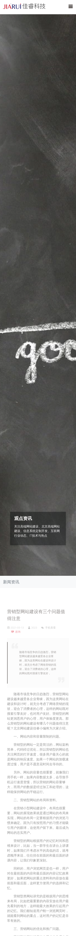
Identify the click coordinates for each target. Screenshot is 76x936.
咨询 (17, 639)
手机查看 (48, 635)
